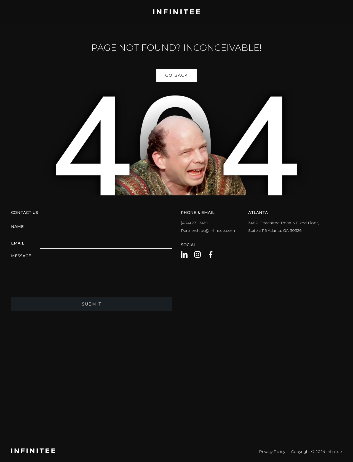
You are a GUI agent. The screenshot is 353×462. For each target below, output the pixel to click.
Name (17, 226)
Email (17, 243)
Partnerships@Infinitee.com (208, 230)
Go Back (176, 75)
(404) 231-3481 (194, 222)
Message (21, 255)
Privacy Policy (272, 451)
